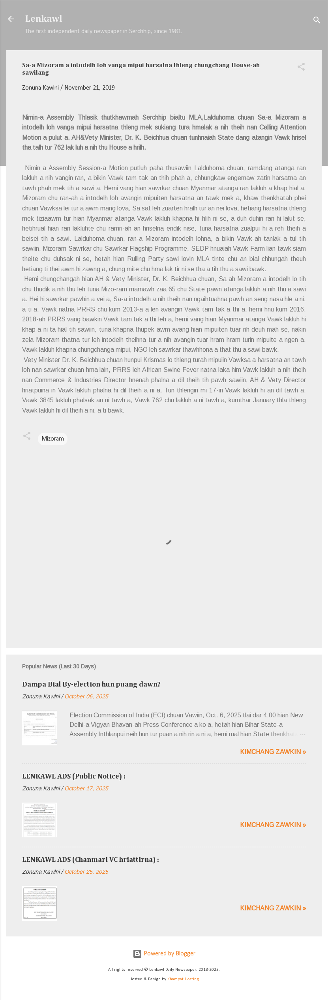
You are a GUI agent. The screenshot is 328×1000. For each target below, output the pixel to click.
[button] (301, 68)
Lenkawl (43, 19)
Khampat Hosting (183, 979)
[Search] (317, 21)
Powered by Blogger (164, 954)
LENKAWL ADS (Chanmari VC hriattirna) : (90, 859)
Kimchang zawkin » (273, 752)
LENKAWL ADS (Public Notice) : (74, 776)
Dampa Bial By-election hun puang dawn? (91, 684)
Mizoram (52, 439)
